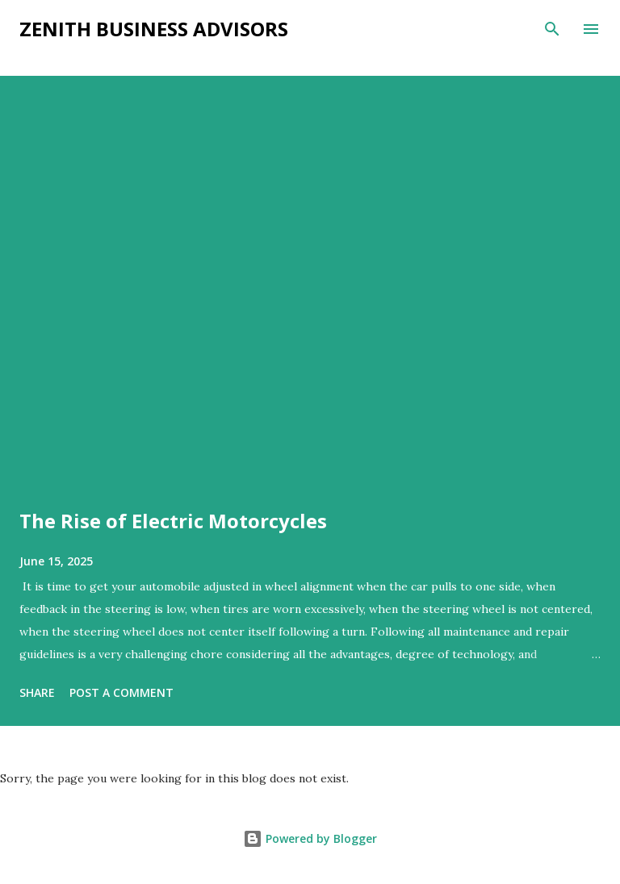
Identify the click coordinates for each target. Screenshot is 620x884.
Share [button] (37, 692)
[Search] (552, 29)
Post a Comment (121, 692)
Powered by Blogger (310, 838)
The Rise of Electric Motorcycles (173, 520)
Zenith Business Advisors (153, 28)
